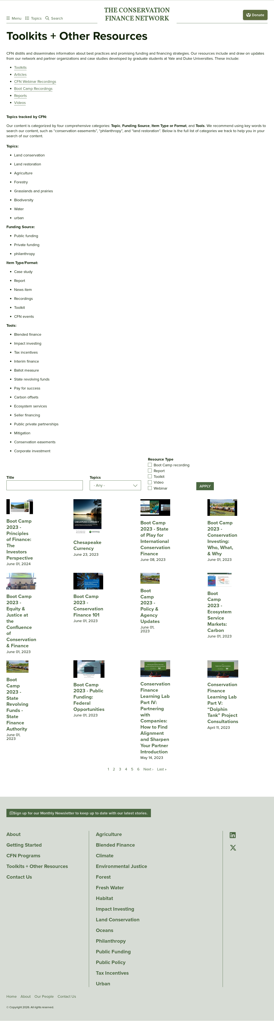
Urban (103, 983)
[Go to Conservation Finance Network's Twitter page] (233, 848)
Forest (103, 877)
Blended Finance (115, 845)
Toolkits (20, 67)
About (13, 834)
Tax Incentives (112, 973)
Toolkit (159, 476)
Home (11, 996)
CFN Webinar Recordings (35, 81)
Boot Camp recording (171, 465)
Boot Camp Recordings (33, 88)
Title (10, 477)
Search (54, 18)
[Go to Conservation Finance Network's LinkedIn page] (233, 835)
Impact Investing (115, 909)
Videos (20, 102)
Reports (20, 95)
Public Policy (110, 962)
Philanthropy (111, 941)
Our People (44, 996)
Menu (13, 18)
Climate (104, 855)
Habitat (104, 898)
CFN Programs (23, 855)
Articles (20, 74)
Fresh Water (110, 887)
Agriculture (109, 834)
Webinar (160, 488)
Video (159, 482)
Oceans (104, 930)
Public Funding (113, 951)
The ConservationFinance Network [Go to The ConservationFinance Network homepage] (137, 15)
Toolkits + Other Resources (37, 866)
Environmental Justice (121, 866)
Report (159, 471)
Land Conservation (118, 919)
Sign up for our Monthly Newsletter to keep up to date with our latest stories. (78, 813)
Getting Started (24, 845)
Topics (33, 18)
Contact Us (19, 877)
